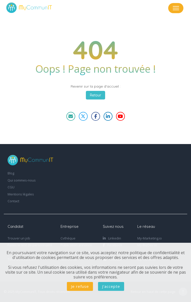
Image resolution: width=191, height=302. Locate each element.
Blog (11, 173)
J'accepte (111, 286)
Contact (13, 201)
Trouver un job (19, 238)
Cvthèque (68, 238)
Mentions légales (21, 194)
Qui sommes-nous (22, 180)
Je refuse (80, 286)
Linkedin (112, 238)
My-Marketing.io (149, 238)
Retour (95, 95)
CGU (11, 187)
